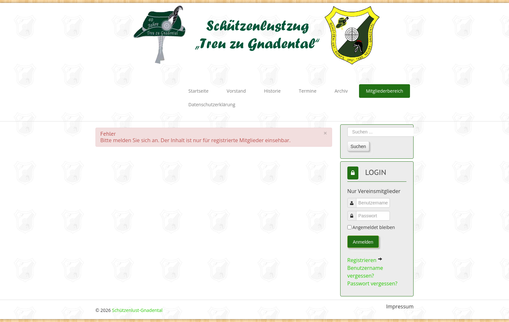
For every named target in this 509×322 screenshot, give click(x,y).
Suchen (358, 146)
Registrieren (364, 260)
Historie (272, 91)
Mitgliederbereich (384, 91)
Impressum (400, 306)
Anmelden (363, 242)
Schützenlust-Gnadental (137, 310)
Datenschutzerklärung (211, 104)
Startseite (198, 91)
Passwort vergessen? (372, 283)
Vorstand (236, 91)
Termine (308, 91)
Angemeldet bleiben (374, 227)
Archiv (341, 91)
